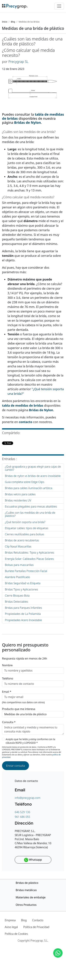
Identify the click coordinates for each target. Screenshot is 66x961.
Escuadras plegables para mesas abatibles (31, 506)
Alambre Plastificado (17, 577)
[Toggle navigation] (59, 6)
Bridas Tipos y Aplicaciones (21, 589)
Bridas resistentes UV (18, 500)
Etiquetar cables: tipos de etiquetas (26, 528)
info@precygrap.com (27, 798)
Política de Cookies (16, 934)
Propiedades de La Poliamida (23, 614)
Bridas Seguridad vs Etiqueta (22, 583)
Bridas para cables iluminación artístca (28, 488)
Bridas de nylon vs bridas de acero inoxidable (33, 476)
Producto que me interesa (18, 709)
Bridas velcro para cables (20, 494)
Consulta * (9, 722)
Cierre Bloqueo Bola (17, 595)
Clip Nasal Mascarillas (18, 546)
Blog (24, 920)
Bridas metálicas (26, 890)
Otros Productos (26, 905)
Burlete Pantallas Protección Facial (26, 571)
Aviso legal (11, 927)
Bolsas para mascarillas (19, 565)
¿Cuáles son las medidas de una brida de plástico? (30, 514)
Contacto (37, 920)
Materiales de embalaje (31, 897)
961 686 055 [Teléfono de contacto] (22, 817)
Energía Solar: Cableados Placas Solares (29, 559)
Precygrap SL (18, 61)
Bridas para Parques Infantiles (23, 608)
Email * (6, 692)
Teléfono (7, 678)
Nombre (7, 665)
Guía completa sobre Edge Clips (24, 482)
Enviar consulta (15, 766)
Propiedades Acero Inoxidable (23, 620)
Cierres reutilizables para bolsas (24, 534)
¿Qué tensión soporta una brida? (25, 522)
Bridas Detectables (16, 601)
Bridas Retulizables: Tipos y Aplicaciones (29, 552)
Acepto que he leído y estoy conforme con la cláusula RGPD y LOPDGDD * (30, 741)
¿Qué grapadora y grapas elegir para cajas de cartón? (33, 468)
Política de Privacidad (36, 927)
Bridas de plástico (27, 883)
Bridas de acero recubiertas (22, 540)
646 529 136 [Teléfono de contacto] (22, 812)
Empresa (10, 920)
